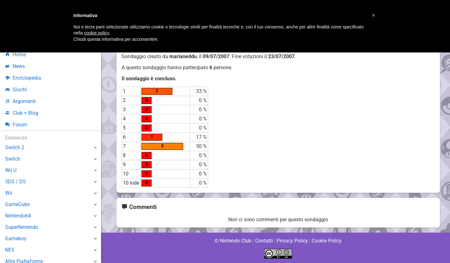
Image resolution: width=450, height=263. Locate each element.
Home (15, 55)
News (15, 66)
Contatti (264, 241)
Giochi (16, 90)
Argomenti (20, 101)
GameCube (17, 204)
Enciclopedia (23, 78)
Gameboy (16, 238)
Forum (16, 125)
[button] (374, 15)
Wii (8, 193)
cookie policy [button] (96, 32)
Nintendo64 (18, 216)
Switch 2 (14, 147)
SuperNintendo (22, 227)
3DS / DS (15, 182)
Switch (12, 159)
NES (10, 250)
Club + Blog (21, 113)
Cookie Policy (327, 241)
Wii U (10, 170)
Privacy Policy (292, 241)
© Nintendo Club (232, 241)
